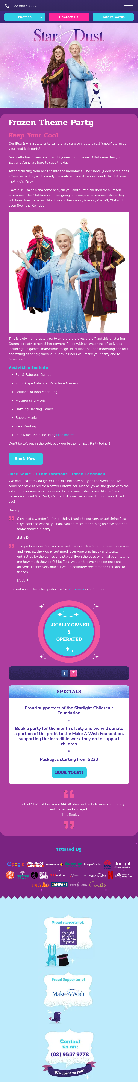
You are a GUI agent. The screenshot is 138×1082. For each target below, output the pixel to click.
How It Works (113, 17)
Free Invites (65, 435)
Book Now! (26, 458)
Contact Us (69, 17)
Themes (25, 17)
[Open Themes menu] (128, 5)
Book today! (69, 772)
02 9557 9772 (25, 5)
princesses (76, 589)
